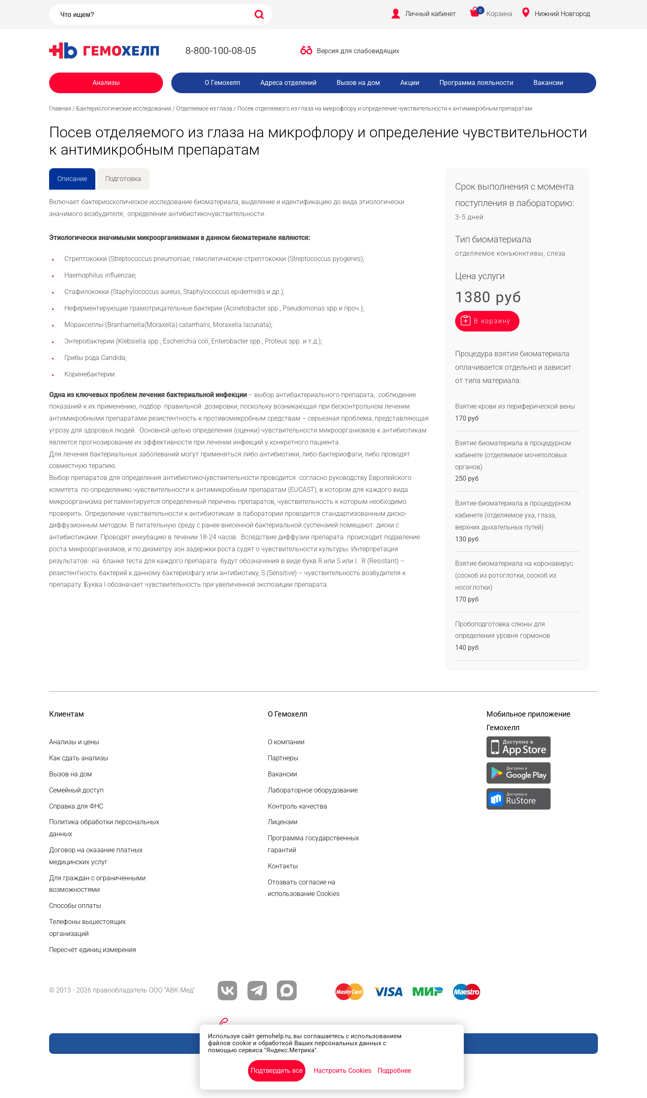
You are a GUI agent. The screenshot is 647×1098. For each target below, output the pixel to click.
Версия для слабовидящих (358, 51)
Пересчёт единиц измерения (92, 950)
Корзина (499, 14)
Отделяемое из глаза (204, 108)
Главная (60, 108)
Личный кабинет (430, 14)
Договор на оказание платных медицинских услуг (96, 856)
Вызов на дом (358, 83)
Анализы (106, 83)
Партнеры (283, 758)
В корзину (492, 321)
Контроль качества (297, 806)
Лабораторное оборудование (313, 790)
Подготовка (123, 179)
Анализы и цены (74, 742)
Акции (409, 83)
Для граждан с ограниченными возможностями (97, 884)
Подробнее (394, 1070)
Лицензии (283, 822)
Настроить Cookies (342, 1070)
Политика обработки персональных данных (104, 828)
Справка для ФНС (76, 806)
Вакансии (548, 83)
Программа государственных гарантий (313, 844)
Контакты (283, 866)
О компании (286, 742)
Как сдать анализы (78, 758)
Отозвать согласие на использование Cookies (304, 888)
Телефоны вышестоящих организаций (87, 928)
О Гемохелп (222, 83)
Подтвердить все (276, 1070)
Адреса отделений (288, 83)
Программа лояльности (476, 83)
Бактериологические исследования (123, 108)
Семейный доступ (76, 790)
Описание (72, 179)
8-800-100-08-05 (220, 50)
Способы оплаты (75, 906)
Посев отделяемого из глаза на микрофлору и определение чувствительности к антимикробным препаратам (384, 108)
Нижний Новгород (562, 14)
